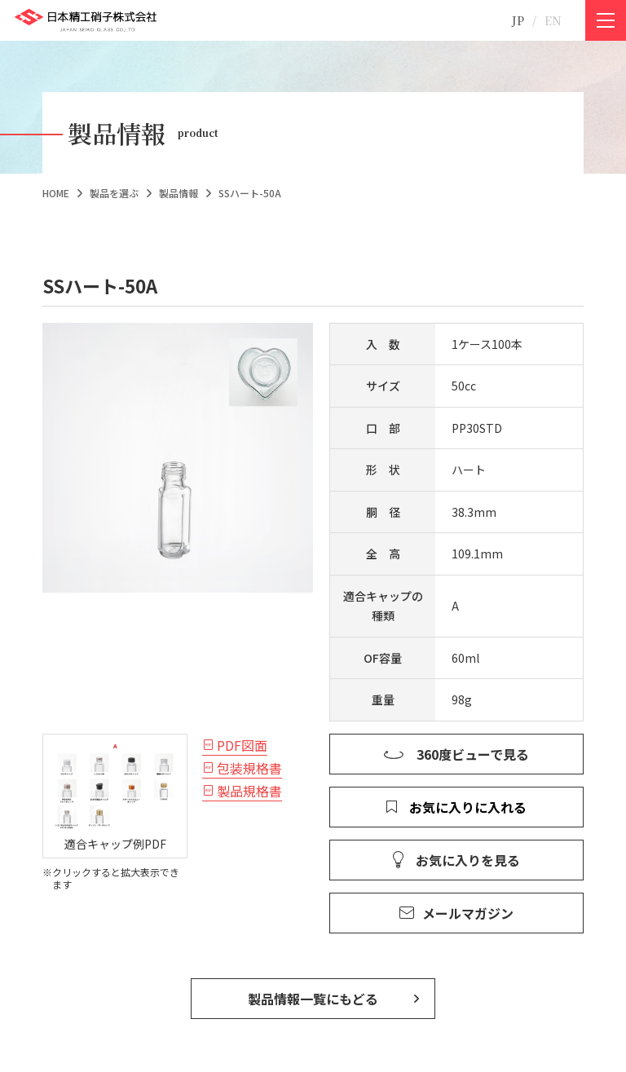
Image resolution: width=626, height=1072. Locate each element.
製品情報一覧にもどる (313, 998)
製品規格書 (249, 791)
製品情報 (178, 193)
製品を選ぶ (114, 193)
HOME (55, 193)
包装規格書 (249, 768)
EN (553, 20)
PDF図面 (242, 745)
